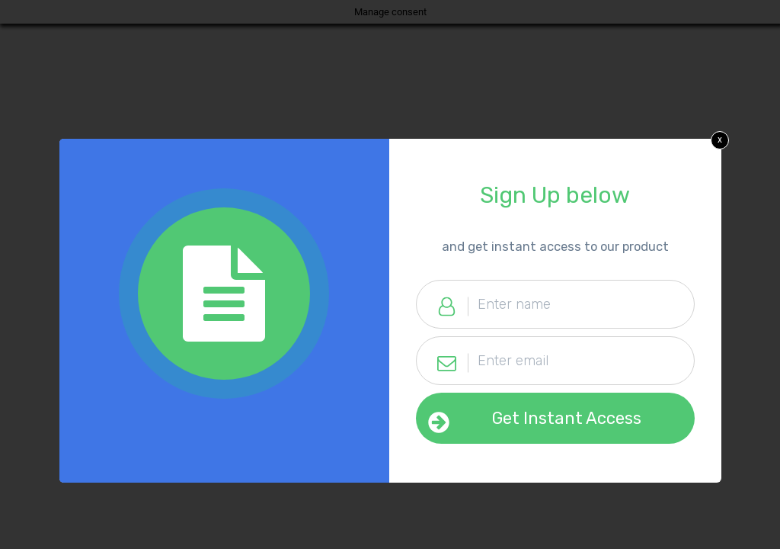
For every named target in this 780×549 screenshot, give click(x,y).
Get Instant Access (566, 418)
